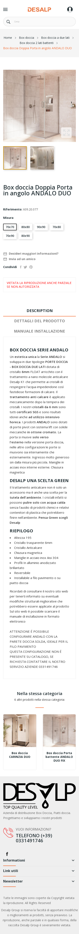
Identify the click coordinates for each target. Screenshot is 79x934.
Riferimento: (12, 209)
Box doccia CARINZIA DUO (19, 755)
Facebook (7, 854)
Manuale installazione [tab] (39, 331)
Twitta (25, 267)
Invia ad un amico (19, 259)
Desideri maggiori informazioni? (31, 254)
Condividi (21, 267)
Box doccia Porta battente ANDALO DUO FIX (59, 756)
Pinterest (31, 267)
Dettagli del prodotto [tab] (39, 320)
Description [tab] (40, 310)
